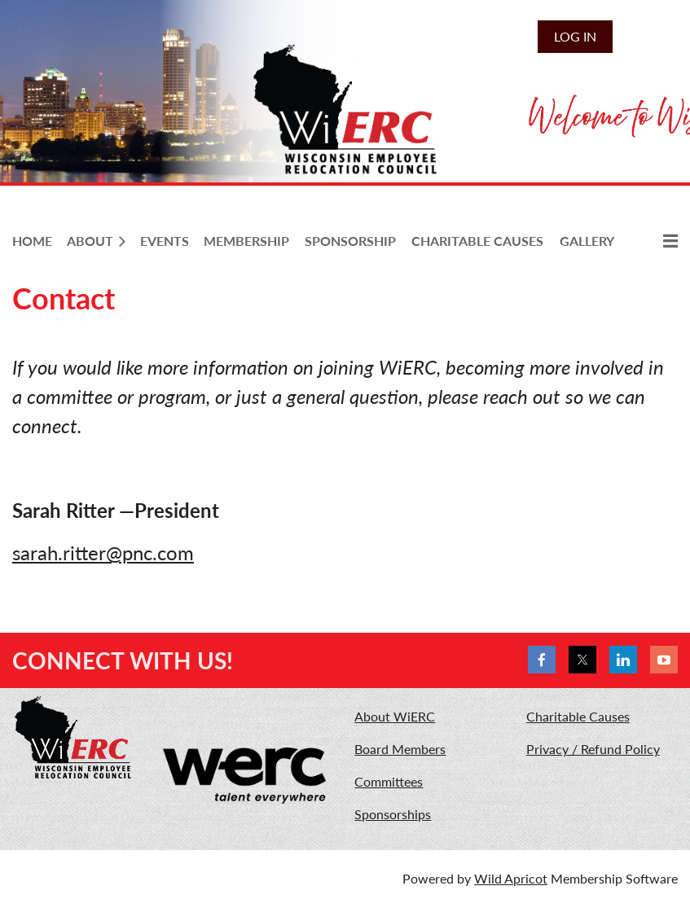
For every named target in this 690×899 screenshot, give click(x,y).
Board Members (400, 748)
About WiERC (394, 716)
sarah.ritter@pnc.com (103, 552)
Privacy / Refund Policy (593, 748)
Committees (388, 781)
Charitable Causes (578, 716)
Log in (575, 36)
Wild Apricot (510, 878)
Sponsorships (392, 814)
